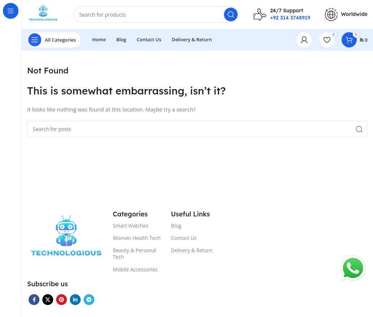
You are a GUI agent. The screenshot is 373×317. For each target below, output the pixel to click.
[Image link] (66, 239)
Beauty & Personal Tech (134, 253)
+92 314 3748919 (290, 17)
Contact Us (184, 237)
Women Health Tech (137, 237)
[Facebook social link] (34, 299)
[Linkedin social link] (75, 299)
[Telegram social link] (89, 299)
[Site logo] (43, 13)
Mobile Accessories (135, 269)
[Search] (156, 14)
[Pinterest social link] (61, 299)
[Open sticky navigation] (54, 40)
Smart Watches (130, 225)
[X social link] (47, 299)
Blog (176, 225)
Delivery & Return (192, 250)
